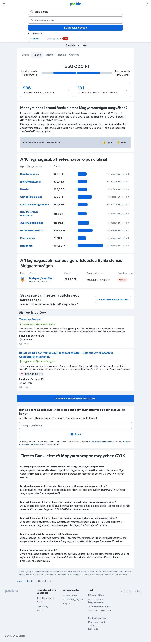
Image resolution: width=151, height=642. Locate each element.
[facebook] (122, 591)
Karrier (40, 610)
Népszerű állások (96, 595)
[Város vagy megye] (75, 20)
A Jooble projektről (45, 598)
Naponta (61, 54)
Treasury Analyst (30, 319)
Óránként (74, 54)
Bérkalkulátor (94, 629)
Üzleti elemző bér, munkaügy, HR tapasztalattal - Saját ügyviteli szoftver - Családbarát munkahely (67, 354)
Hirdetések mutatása (118, 174)
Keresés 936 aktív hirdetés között (75, 398)
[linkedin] (138, 591)
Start (75, 434)
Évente (25, 54)
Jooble (22, 636)
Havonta (37, 54)
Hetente (49, 54)
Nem (121, 142)
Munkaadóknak (70, 595)
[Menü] (4, 4)
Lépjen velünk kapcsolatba (113, 299)
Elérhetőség (42, 606)
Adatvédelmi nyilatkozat (99, 610)
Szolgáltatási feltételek (99, 606)
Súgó (39, 602)
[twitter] (130, 591)
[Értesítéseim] (147, 4)
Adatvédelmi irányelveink (103, 441)
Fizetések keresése (75, 27)
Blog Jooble (68, 603)
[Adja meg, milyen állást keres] (75, 11)
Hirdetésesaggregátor (73, 599)
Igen (107, 142)
